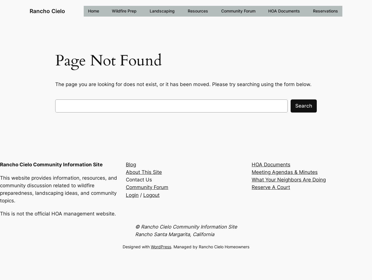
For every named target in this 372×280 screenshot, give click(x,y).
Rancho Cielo (47, 11)
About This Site (144, 172)
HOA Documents (271, 164)
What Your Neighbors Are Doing (289, 180)
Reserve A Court (271, 187)
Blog (131, 164)
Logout (151, 195)
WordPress (161, 246)
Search (303, 106)
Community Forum (147, 187)
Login (132, 195)
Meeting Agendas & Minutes (285, 172)
